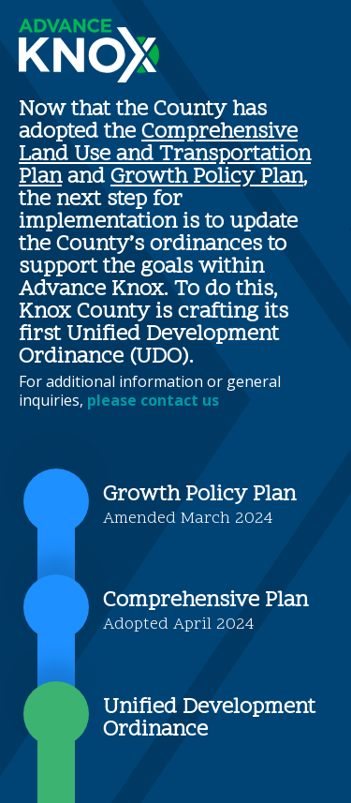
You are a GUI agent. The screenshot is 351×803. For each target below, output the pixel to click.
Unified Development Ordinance (209, 719)
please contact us (153, 400)
